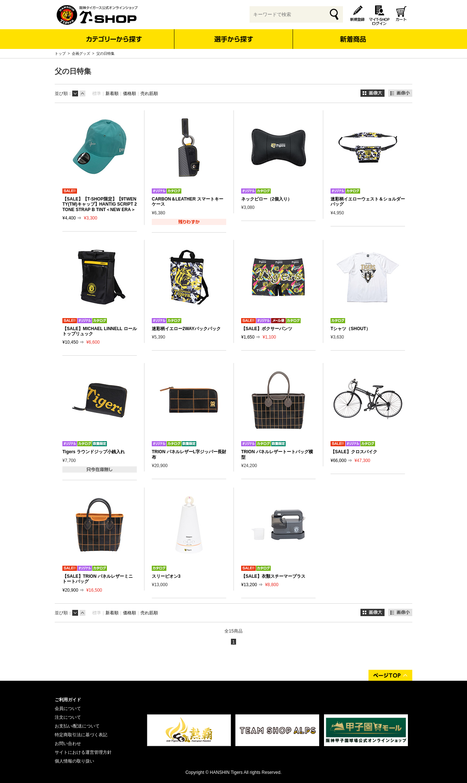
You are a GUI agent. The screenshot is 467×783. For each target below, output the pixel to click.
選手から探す (233, 39)
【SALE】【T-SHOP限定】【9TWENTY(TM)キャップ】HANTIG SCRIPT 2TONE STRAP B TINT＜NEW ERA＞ (99, 204)
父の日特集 (105, 53)
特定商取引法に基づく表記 (81, 734)
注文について (68, 717)
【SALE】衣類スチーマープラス (273, 576)
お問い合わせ (68, 743)
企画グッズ (81, 53)
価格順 (129, 93)
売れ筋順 (149, 93)
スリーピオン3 (166, 576)
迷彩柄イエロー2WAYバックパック (186, 328)
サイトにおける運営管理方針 (83, 752)
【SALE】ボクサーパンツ (266, 328)
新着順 (112, 93)
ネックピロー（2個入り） (266, 199)
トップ (60, 53)
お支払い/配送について (77, 726)
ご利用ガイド (68, 699)
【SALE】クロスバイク (354, 451)
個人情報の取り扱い (74, 761)
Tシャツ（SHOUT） (350, 328)
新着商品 (352, 34)
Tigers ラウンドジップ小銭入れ (93, 451)
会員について (68, 708)
